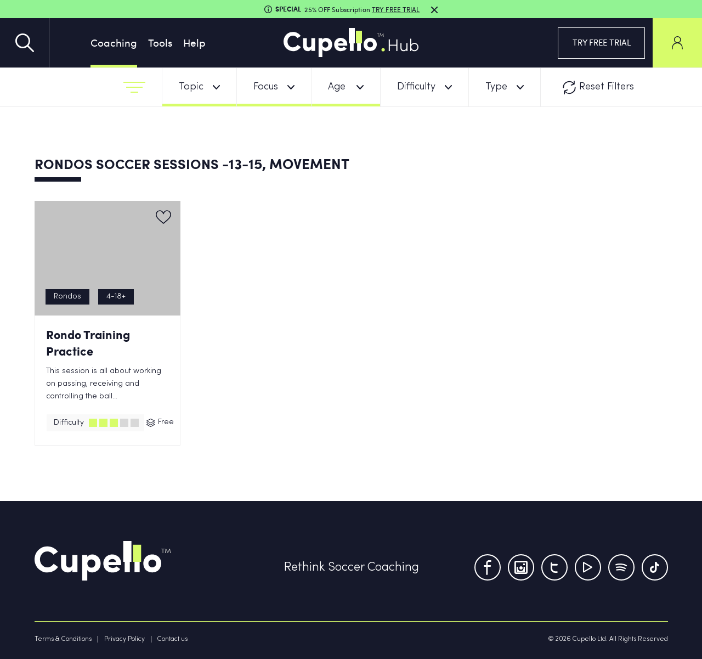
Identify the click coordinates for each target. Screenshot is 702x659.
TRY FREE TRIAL (602, 42)
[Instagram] (521, 567)
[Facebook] (487, 567)
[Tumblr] (621, 567)
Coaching (113, 42)
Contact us (172, 639)
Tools (160, 42)
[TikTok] (655, 567)
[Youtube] (588, 567)
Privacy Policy (124, 639)
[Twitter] (554, 567)
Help (194, 42)
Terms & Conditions (63, 639)
